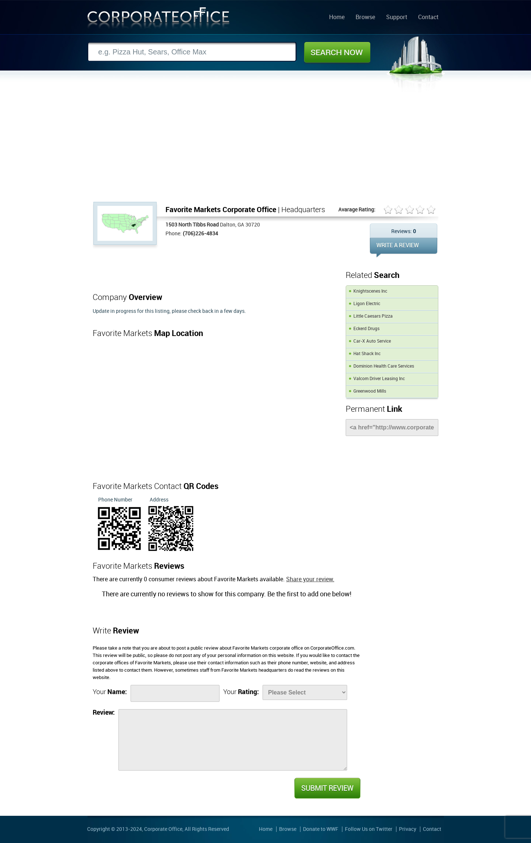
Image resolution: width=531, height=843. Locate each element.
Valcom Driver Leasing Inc (379, 378)
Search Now (337, 52)
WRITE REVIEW (404, 247)
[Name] (175, 693)
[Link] (392, 427)
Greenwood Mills (369, 391)
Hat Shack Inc (367, 353)
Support (396, 18)
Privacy (407, 829)
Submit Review (326, 788)
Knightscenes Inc (370, 291)
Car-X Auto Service (372, 341)
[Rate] (305, 692)
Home (337, 18)
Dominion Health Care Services (383, 366)
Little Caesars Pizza (373, 316)
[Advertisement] (265, 146)
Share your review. (310, 579)
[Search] (192, 52)
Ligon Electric (366, 303)
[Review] (232, 740)
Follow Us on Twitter (368, 829)
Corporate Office (158, 19)
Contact (428, 18)
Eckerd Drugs (366, 328)
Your (110, 692)
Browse (365, 18)
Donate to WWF (320, 829)
